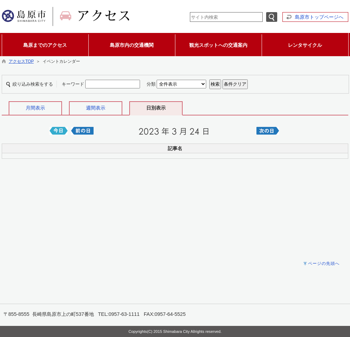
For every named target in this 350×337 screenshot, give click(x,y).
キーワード (73, 84)
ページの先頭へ (324, 263)
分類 (151, 84)
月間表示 (35, 108)
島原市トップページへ (319, 17)
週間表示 (95, 108)
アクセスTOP (21, 61)
